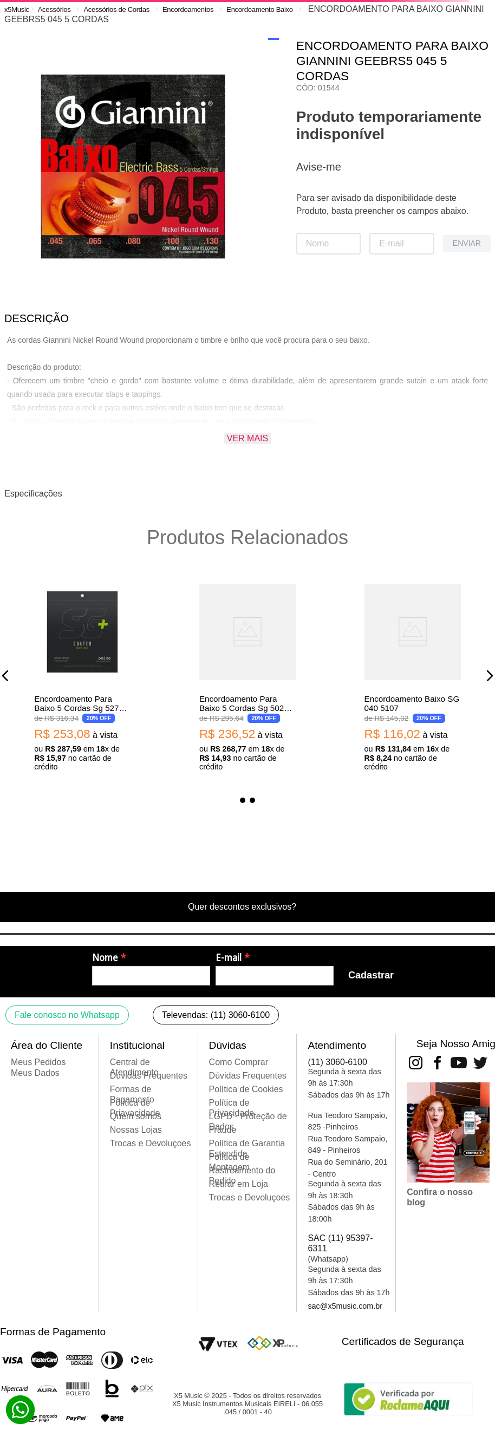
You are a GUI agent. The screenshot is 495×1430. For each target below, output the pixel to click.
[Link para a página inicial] (16, 9)
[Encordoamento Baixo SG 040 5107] (412, 675)
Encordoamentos (187, 9)
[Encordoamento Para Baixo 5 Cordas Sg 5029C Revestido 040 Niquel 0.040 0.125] (247, 675)
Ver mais (247, 438)
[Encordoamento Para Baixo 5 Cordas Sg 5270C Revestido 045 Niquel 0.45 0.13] (82, 675)
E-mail (229, 957)
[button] (5, 675)
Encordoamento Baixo (259, 9)
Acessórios (54, 9)
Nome (105, 957)
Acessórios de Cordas (116, 9)
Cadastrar (371, 975)
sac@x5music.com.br (345, 1306)
